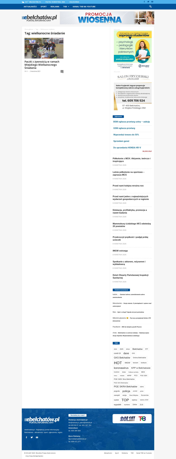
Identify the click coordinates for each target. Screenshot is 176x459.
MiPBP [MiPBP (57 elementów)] (129, 375)
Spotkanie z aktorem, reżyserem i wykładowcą (129, 263)
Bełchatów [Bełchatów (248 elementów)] (137, 349)
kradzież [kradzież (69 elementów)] (116, 372)
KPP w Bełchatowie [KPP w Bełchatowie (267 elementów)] (140, 368)
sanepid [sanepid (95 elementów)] (117, 395)
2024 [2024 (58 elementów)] (115, 349)
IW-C (26, 71)
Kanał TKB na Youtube (84, 6)
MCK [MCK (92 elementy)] (143, 372)
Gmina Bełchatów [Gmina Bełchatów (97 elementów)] (139, 358)
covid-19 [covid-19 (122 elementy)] (117, 353)
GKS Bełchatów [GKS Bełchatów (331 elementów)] (122, 357)
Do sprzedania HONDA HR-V (127, 147)
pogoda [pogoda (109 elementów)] (117, 391)
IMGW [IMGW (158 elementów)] (127, 363)
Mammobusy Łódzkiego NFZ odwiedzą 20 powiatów (132, 225)
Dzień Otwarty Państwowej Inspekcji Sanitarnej (131, 276)
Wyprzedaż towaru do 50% (126, 134)
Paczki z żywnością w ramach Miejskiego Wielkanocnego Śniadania (42, 65)
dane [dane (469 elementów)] (126, 353)
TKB (66, 6)
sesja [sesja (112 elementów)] (124, 395)
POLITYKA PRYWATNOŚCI (34, 456)
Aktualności (30, 6)
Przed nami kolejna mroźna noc (128, 186)
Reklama (55, 6)
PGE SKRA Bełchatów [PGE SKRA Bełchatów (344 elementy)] (125, 386)
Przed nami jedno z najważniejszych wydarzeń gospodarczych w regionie (131, 197)
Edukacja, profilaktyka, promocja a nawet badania (130, 211)
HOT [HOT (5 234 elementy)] (118, 363)
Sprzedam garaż (121, 141)
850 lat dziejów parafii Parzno (132, 327)
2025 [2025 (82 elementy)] (121, 349)
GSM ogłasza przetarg (124, 128)
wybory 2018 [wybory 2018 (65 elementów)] (144, 400)
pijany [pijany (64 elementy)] (142, 386)
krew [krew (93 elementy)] (124, 372)
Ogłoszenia (74, 2)
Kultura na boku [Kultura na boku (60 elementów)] (134, 372)
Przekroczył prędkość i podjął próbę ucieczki (130, 238)
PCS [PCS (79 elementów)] (135, 375)
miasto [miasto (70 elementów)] (122, 375)
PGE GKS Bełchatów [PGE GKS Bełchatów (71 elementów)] (121, 383)
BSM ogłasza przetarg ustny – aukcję (131, 121)
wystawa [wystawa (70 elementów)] (127, 404)
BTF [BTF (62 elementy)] (146, 349)
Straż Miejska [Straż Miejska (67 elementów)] (133, 395)
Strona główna (29, 29)
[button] (150, 6)
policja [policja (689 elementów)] (126, 391)
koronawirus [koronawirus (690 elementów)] (121, 367)
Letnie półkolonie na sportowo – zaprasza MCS (128, 173)
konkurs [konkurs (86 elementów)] (143, 363)
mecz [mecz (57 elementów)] (115, 375)
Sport (44, 6)
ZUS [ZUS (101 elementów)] (141, 405)
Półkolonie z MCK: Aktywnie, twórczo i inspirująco (132, 159)
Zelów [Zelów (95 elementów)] (135, 404)
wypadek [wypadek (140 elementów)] (117, 405)
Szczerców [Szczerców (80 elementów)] (145, 395)
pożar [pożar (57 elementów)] (141, 391)
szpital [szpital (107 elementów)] (116, 400)
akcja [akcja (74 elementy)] (128, 349)
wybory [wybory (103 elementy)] (134, 400)
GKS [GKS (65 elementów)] (133, 353)
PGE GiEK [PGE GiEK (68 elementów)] (143, 375)
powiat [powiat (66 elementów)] (135, 391)
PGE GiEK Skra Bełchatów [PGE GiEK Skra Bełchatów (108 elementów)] (124, 379)
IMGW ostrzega (120, 251)
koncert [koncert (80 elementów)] (135, 363)
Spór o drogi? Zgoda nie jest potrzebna (130, 312)
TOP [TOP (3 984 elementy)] (125, 400)
